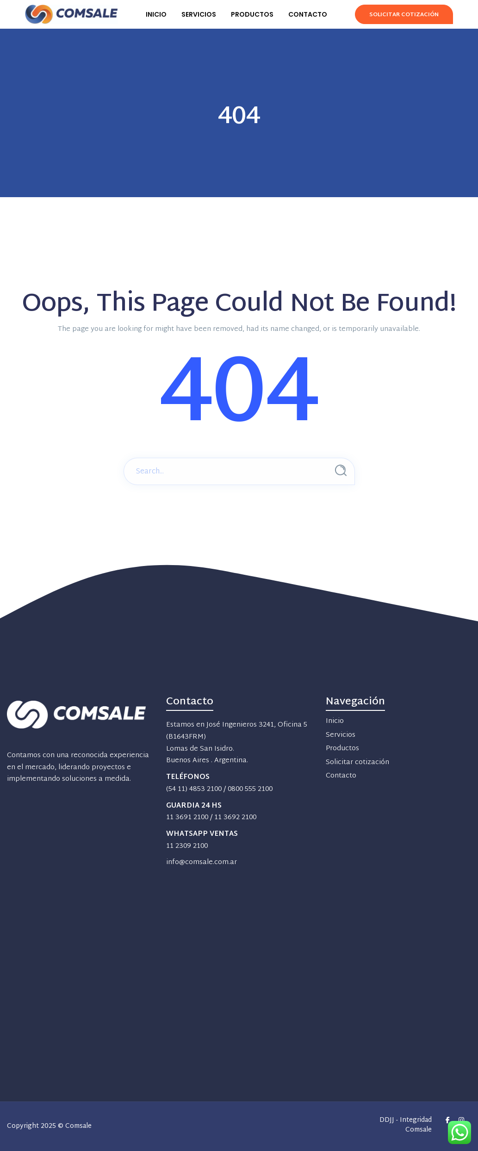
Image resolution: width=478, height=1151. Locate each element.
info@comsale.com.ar (201, 862)
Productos (342, 748)
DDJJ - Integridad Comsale (405, 1125)
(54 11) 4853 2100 (194, 789)
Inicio (335, 721)
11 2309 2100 (187, 846)
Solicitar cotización (357, 762)
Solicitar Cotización (403, 15)
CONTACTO (307, 14)
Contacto (341, 776)
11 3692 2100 (235, 817)
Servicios (340, 735)
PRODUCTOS (252, 14)
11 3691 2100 (187, 817)
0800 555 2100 (250, 789)
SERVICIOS (198, 14)
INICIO (156, 14)
